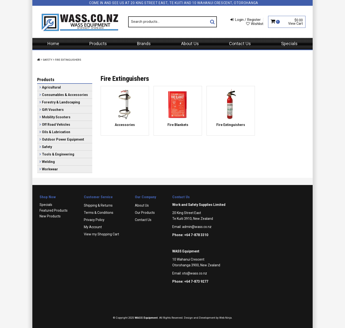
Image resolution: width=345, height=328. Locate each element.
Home (53, 43)
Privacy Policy (94, 220)
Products (98, 43)
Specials (289, 43)
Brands (144, 43)
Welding (48, 162)
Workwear (50, 169)
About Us (190, 43)
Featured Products (54, 210)
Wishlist (257, 24)
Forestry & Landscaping (61, 102)
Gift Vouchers (53, 110)
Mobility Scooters (56, 117)
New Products (50, 216)
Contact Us (240, 43)
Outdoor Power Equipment (63, 139)
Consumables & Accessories (65, 95)
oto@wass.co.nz (194, 273)
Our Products (145, 213)
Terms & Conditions (98, 213)
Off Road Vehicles (56, 124)
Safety (47, 59)
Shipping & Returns (98, 205)
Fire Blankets (177, 125)
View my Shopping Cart (101, 234)
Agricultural (51, 87)
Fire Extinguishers (230, 125)
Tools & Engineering (58, 154)
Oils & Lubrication (56, 132)
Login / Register (248, 20)
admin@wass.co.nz (197, 227)
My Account (93, 227)
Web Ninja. (225, 317)
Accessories (125, 125)
